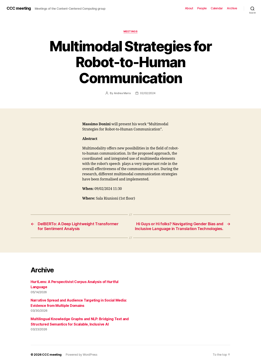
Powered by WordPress (81, 354)
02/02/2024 (147, 93)
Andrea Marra (122, 93)
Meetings (130, 31)
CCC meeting (19, 8)
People (202, 8)
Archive (232, 8)
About (189, 8)
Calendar (217, 8)
